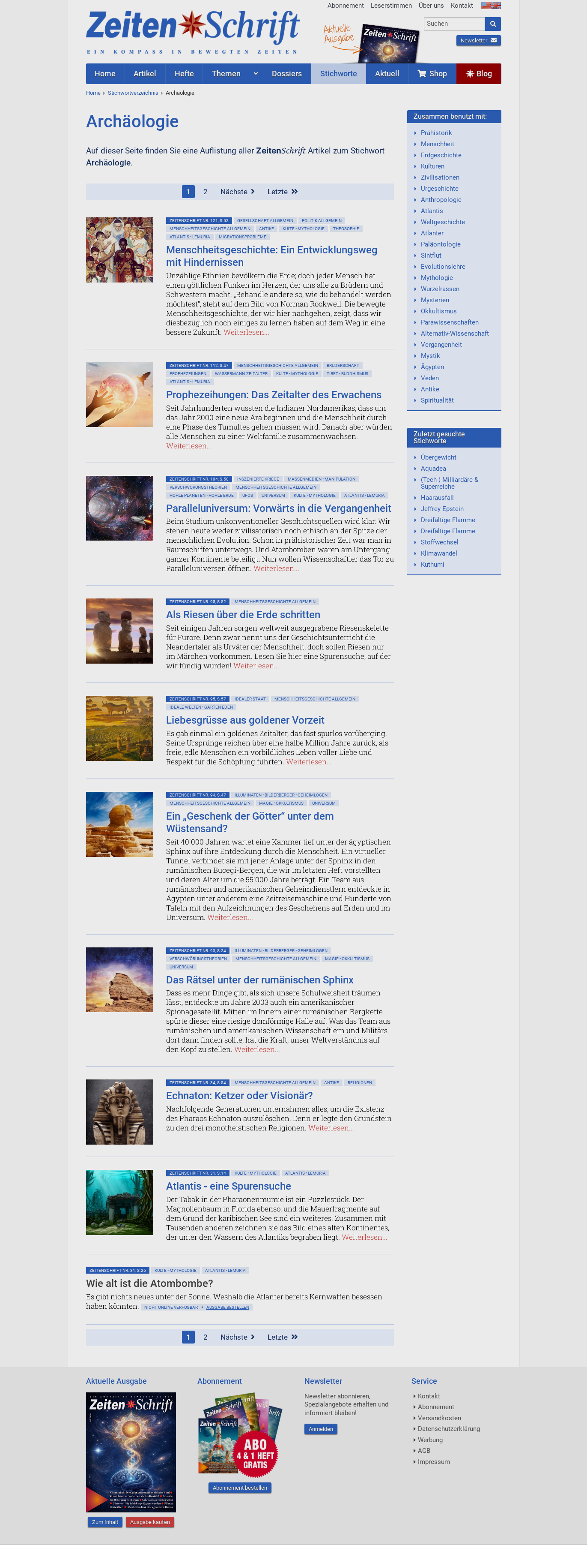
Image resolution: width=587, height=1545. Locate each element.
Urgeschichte (440, 188)
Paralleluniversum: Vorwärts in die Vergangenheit (278, 508)
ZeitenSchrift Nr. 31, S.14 (198, 1173)
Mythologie (437, 278)
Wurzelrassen (440, 289)
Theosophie (346, 228)
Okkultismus (439, 311)
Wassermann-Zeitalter (241, 373)
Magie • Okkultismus (281, 803)
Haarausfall (437, 498)
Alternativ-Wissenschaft (455, 333)
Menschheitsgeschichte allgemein (210, 228)
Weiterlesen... (246, 332)
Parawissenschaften (450, 322)
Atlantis (432, 211)
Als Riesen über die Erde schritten (243, 615)
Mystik (430, 356)
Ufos (247, 495)
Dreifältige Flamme (448, 520)
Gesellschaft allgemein (265, 220)
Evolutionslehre (443, 267)
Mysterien (435, 300)
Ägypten (432, 367)
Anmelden (321, 1429)
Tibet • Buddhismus (347, 373)
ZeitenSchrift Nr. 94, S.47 (198, 795)
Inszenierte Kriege (258, 479)
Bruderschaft (343, 365)
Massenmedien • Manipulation (321, 479)
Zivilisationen (440, 177)
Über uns (431, 5)
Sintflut (431, 255)
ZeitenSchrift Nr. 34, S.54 (198, 1082)
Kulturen (432, 166)
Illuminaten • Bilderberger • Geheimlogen (281, 795)
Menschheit (437, 144)
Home (93, 93)
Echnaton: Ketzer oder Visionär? (239, 1096)
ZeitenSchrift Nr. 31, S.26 (117, 1270)
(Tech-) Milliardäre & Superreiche (449, 483)
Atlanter (432, 233)
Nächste (237, 191)
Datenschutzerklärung (449, 1429)
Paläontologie (441, 244)
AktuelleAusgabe (339, 33)
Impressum (434, 1462)
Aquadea (433, 468)
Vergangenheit (441, 345)
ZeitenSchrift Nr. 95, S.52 (198, 601)
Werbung (430, 1440)
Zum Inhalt (105, 1522)
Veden (430, 378)
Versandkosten (439, 1418)
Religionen (360, 1082)
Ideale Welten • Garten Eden (201, 707)
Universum (273, 495)
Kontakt (462, 5)
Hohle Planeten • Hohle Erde (202, 495)
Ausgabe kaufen (150, 1522)
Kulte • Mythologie (304, 228)
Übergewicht (438, 457)
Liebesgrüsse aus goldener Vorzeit (245, 720)
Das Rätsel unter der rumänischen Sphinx (260, 980)
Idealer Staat (250, 699)
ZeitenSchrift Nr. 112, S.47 (199, 365)
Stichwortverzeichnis (133, 93)
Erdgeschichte (441, 155)
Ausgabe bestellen (227, 1307)
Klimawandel (439, 553)
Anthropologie (441, 200)
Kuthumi (432, 564)
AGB (424, 1451)
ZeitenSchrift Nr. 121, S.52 (199, 220)
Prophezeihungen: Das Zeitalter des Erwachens (273, 395)
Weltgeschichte (443, 222)
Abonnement (346, 5)
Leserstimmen (391, 5)
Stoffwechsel (440, 542)
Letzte (283, 191)
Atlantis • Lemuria (190, 236)
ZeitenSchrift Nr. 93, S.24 (198, 950)
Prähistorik (436, 133)
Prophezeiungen (188, 373)
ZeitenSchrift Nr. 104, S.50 (199, 479)
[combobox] (454, 24)
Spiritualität (437, 400)
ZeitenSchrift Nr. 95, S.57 (198, 699)
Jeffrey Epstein (442, 509)
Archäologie (180, 93)
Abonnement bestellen (240, 1488)
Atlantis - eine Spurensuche (228, 1186)
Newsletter (479, 40)
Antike (266, 228)
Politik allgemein (322, 220)
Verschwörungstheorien (198, 487)
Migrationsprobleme (242, 236)
